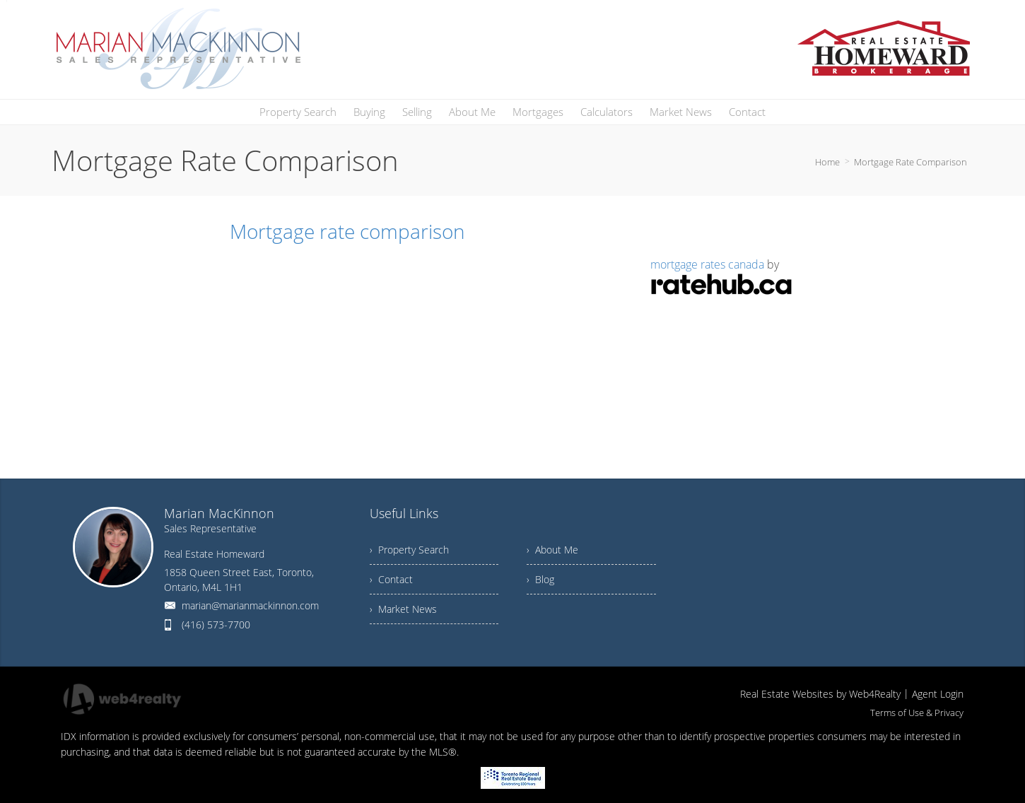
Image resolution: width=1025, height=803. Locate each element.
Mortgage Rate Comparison (910, 162)
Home (827, 162)
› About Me (552, 549)
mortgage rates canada (707, 264)
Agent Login (938, 694)
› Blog (540, 579)
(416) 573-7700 (216, 624)
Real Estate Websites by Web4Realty (820, 694)
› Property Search (409, 549)
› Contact (391, 579)
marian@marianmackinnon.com (250, 605)
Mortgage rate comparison (347, 231)
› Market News (403, 609)
